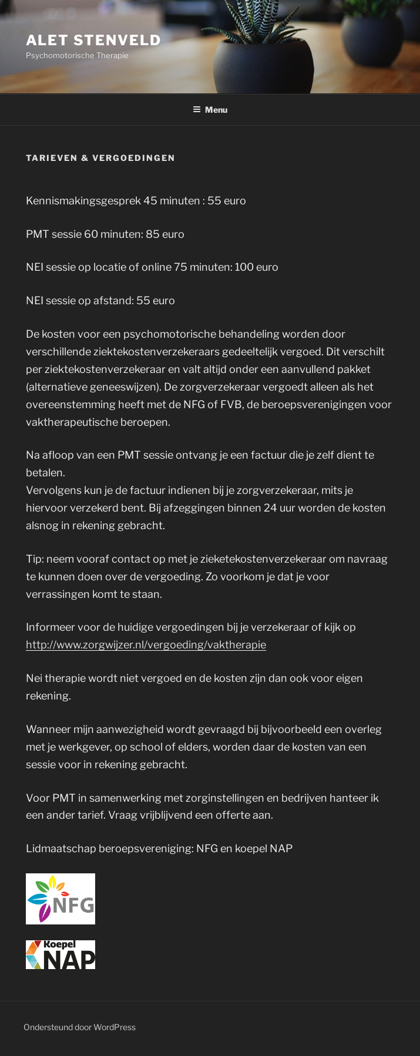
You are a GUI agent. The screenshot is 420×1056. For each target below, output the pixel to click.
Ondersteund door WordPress (79, 1027)
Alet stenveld (94, 40)
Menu (210, 110)
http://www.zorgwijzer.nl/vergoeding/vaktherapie (146, 644)
